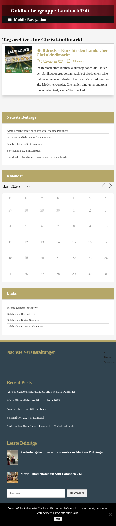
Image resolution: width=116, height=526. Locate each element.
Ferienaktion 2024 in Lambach (24, 150)
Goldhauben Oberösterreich (22, 314)
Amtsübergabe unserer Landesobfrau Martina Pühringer (37, 130)
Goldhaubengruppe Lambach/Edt (49, 11)
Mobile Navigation (27, 19)
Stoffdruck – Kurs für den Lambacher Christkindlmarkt (72, 52)
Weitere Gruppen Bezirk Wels (23, 307)
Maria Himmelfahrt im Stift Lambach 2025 (30, 137)
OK (58, 519)
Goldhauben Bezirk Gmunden (23, 320)
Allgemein (78, 61)
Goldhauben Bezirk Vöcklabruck (25, 326)
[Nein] (110, 514)
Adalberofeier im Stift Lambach (24, 144)
